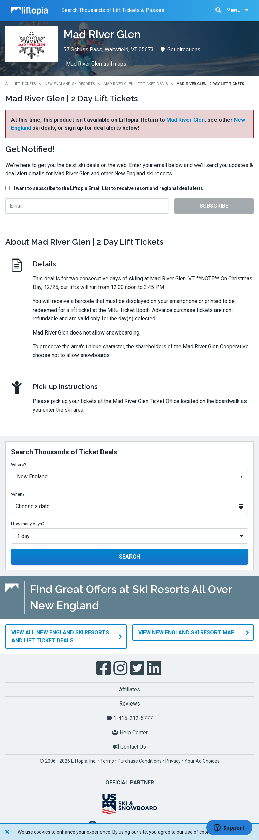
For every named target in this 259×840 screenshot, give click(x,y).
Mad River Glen (185, 120)
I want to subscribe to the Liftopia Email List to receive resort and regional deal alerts (108, 188)
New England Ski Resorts (70, 84)
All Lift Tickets (20, 84)
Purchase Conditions (140, 760)
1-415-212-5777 (130, 718)
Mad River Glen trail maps (96, 63)
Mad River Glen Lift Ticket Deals (136, 84)
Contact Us (129, 746)
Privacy (173, 760)
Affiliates (129, 689)
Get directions (180, 49)
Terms (107, 760)
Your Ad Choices (202, 760)
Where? (18, 464)
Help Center (130, 732)
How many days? (28, 523)
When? (18, 494)
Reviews (129, 703)
